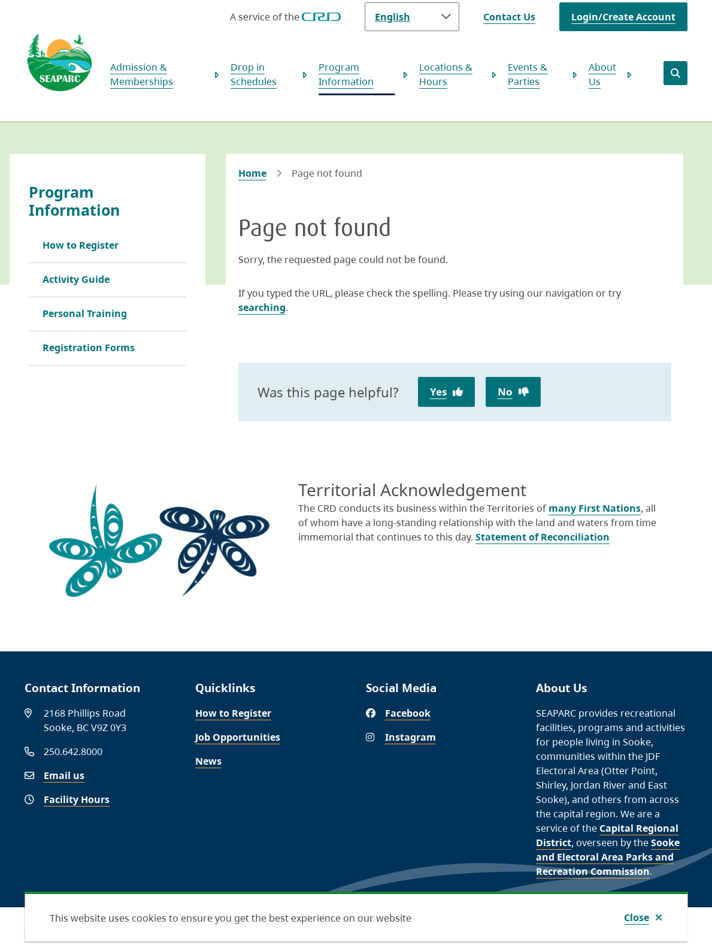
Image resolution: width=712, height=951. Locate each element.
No (505, 391)
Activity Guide (76, 279)
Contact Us (509, 16)
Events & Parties (527, 74)
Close (636, 917)
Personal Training (85, 313)
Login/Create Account (623, 16)
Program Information (346, 74)
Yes (438, 391)
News (208, 761)
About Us (602, 74)
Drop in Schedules (254, 74)
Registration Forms (89, 347)
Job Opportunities (237, 737)
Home (252, 173)
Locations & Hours (445, 74)
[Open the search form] (675, 73)
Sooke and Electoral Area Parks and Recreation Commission (608, 857)
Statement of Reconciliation (542, 537)
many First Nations (595, 508)
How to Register (81, 245)
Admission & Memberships (141, 74)
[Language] (412, 16)
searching (262, 307)
